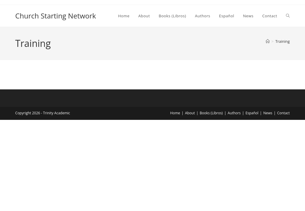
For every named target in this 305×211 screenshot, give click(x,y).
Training (282, 41)
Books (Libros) (211, 112)
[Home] (268, 41)
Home (175, 112)
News (267, 112)
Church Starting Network (55, 16)
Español (252, 112)
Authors (234, 112)
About (190, 112)
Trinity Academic (56, 112)
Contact (283, 112)
